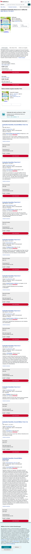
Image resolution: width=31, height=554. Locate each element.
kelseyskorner (9, 430)
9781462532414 (13, 95)
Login (26, 1)
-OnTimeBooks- (9, 353)
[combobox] (17, 4)
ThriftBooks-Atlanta (10, 209)
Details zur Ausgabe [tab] (23, 47)
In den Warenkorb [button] (15, 72)
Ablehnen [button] (17, 547)
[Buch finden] (29, 4)
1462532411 (16, 93)
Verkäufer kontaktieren (6, 141)
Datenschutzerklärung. (10, 543)
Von (16, 25)
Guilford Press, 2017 (16, 96)
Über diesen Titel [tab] (13, 47)
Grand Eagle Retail (10, 467)
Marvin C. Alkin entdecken (13, 117)
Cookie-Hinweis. (16, 541)
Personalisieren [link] (7, 549)
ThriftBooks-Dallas (10, 247)
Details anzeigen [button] (22, 57)
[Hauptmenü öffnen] (2, 4)
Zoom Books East (9, 169)
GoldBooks (8, 394)
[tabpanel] (15, 54)
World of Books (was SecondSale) (13, 133)
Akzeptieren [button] (6, 547)
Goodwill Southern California (12, 283)
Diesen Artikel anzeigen (5, 64)
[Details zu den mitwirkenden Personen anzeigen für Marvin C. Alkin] (4, 11)
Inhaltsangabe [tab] (5, 47)
